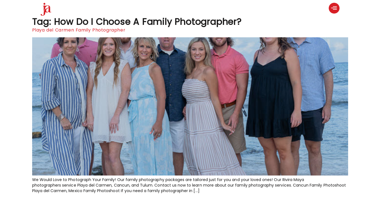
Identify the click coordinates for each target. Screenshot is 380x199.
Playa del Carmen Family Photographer (79, 30)
